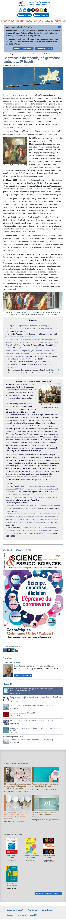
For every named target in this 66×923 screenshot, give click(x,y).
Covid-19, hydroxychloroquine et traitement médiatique (31, 705)
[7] (36, 272)
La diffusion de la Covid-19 (49, 856)
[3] (38, 183)
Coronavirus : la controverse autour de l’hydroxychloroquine (33, 740)
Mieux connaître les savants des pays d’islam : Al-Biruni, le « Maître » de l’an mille (17, 786)
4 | (6, 348)
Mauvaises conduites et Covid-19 (22, 713)
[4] (4, 220)
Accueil (6, 54)
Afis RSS (33, 915)
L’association (7, 21)
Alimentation (20, 821)
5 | (6, 359)
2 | (6, 334)
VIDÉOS (58, 21)
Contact (10, 915)
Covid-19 (26, 65)
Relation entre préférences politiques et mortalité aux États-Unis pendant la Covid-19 (35, 698)
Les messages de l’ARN (12, 856)
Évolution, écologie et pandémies (31, 856)
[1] (4, 112)
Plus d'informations (22, 675)
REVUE (29, 21)
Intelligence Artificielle (52, 820)
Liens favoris (47, 910)
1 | (6, 326)
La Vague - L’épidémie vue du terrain (12, 885)
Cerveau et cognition (50, 789)
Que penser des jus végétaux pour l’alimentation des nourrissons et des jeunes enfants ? (15, 815)
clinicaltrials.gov (50, 370)
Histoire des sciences (21, 791)
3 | (6, 339)
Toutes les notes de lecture (47, 894)
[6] (28, 269)
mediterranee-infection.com (20, 337)
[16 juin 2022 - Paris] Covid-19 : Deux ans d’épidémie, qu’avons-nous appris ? (35, 729)
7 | (6, 370)
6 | (6, 362)
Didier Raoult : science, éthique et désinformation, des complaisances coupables (31, 690)
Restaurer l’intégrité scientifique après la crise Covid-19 (31, 720)
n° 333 (18, 550)
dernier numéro (42, 33)
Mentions (22, 915)
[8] (15, 289)
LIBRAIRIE (49, 21)
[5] (50, 247)
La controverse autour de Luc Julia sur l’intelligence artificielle (44, 814)
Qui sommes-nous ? (15, 910)
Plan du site (32, 910)
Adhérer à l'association (22, 48)
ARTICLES (20, 21)
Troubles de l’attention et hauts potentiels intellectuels (45, 785)
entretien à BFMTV (22, 359)
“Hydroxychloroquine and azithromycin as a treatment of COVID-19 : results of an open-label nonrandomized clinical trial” (31, 489)
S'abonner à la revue (43, 48)
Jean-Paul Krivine (12, 662)
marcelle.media (11, 367)
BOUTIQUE (38, 21)
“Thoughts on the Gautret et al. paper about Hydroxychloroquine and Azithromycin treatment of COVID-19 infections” (31, 497)
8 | (6, 373)
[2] (37, 152)
